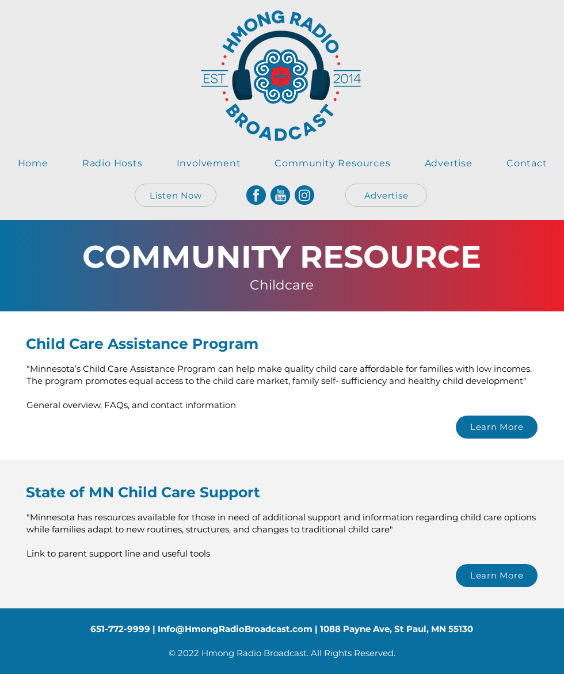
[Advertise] (386, 195)
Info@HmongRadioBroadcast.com (235, 628)
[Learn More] (497, 427)
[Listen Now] (175, 195)
